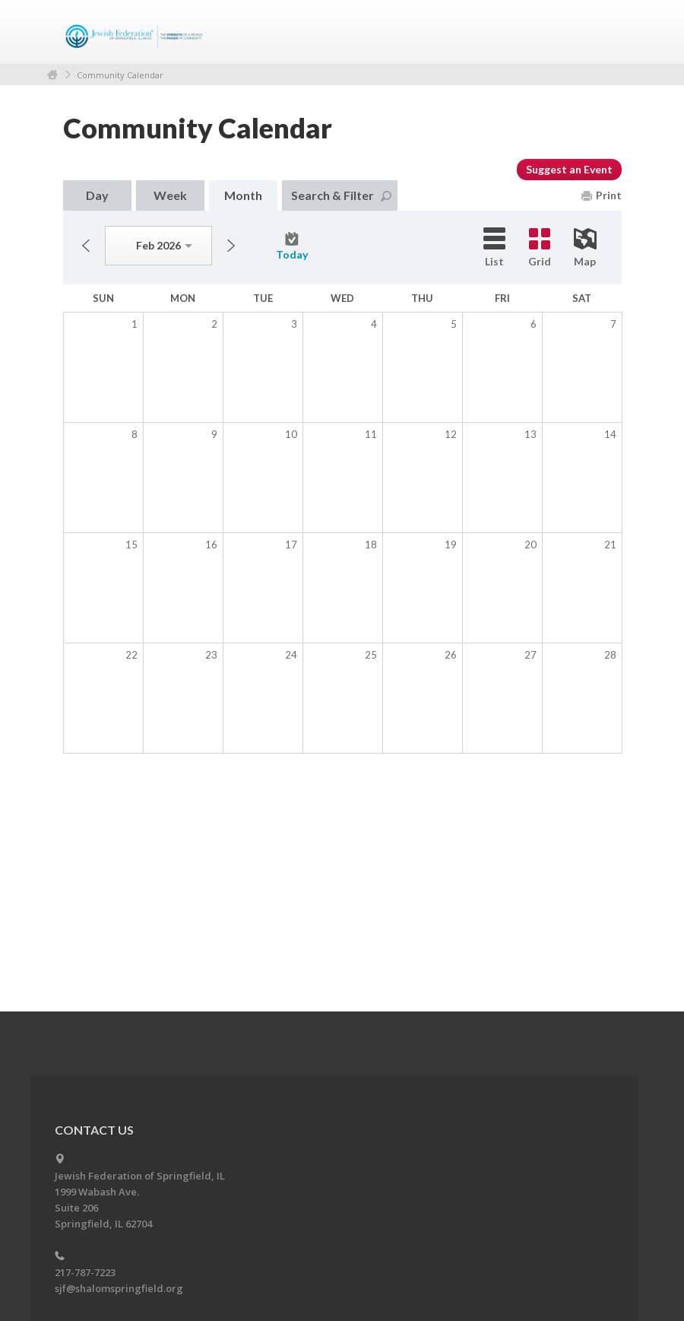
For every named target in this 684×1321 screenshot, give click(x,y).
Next (231, 246)
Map (585, 248)
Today (292, 246)
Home (52, 75)
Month (243, 195)
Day (97, 195)
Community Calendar (120, 75)
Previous (86, 246)
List (494, 247)
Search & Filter (341, 195)
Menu (604, 32)
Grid (539, 248)
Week (170, 195)
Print (601, 195)
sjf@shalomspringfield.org (119, 1288)
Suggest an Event (569, 169)
